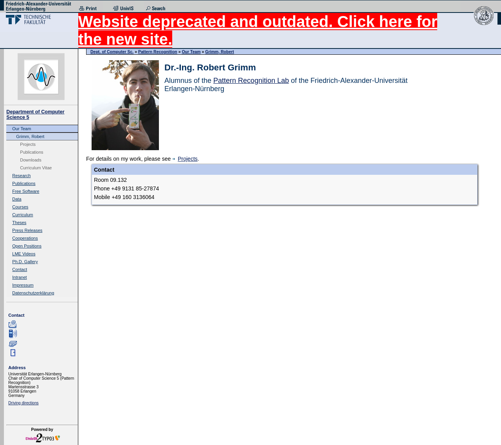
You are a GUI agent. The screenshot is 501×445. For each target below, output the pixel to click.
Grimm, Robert (30, 136)
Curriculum (22, 214)
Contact (19, 269)
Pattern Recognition (157, 51)
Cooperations (25, 238)
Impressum (22, 285)
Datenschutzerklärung (33, 293)
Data (16, 199)
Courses (20, 207)
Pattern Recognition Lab (251, 80)
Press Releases (27, 230)
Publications (31, 152)
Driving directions (23, 403)
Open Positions (26, 246)
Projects (28, 144)
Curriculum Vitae (36, 167)
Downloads (30, 160)
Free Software (25, 191)
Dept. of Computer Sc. (111, 51)
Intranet (19, 277)
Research (21, 175)
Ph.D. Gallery (25, 261)
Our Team (21, 128)
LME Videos (23, 253)
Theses (19, 222)
